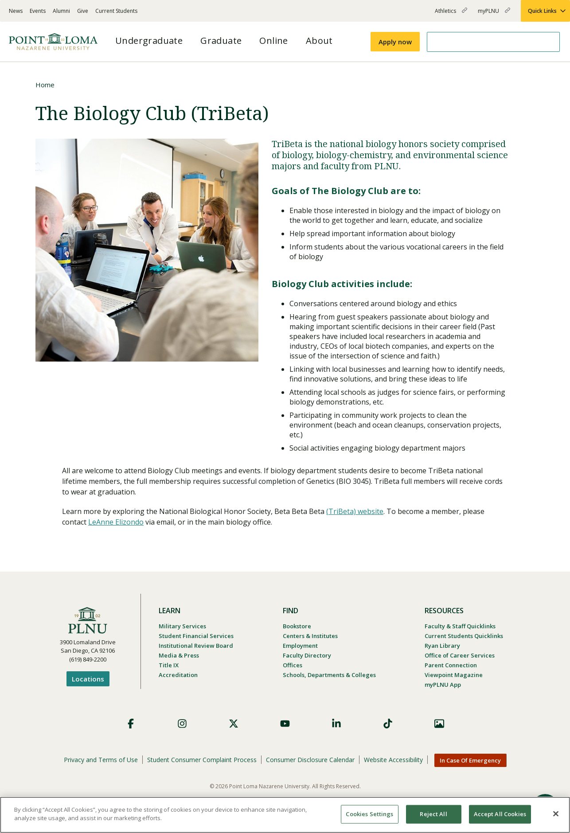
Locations (88, 678)
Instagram (182, 723)
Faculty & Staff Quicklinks (460, 626)
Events (38, 11)
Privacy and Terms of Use (101, 759)
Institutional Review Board (196, 646)
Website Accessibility (393, 759)
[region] (285, 815)
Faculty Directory (307, 655)
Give (82, 11)
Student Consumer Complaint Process (202, 759)
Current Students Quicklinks (464, 636)
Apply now (395, 41)
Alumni (61, 11)
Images (439, 723)
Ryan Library (442, 646)
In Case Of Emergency (470, 760)
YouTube (285, 723)
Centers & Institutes (310, 636)
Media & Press (179, 655)
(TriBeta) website (354, 511)
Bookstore (297, 626)
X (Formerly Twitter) (233, 723)
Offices (292, 665)
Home (45, 84)
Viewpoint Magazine (454, 675)
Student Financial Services (196, 636)
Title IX (169, 665)
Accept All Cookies (500, 814)
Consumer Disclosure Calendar (310, 759)
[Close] (556, 813)
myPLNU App (443, 685)
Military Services (182, 626)
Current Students (116, 11)
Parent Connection (451, 665)
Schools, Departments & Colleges (329, 675)
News (16, 11)
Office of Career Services (460, 655)
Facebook (130, 723)
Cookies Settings (369, 814)
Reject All (433, 814)
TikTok (387, 723)
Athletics (451, 14)
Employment (300, 646)
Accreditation (178, 675)
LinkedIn (336, 723)
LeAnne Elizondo (116, 522)
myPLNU (494, 14)
